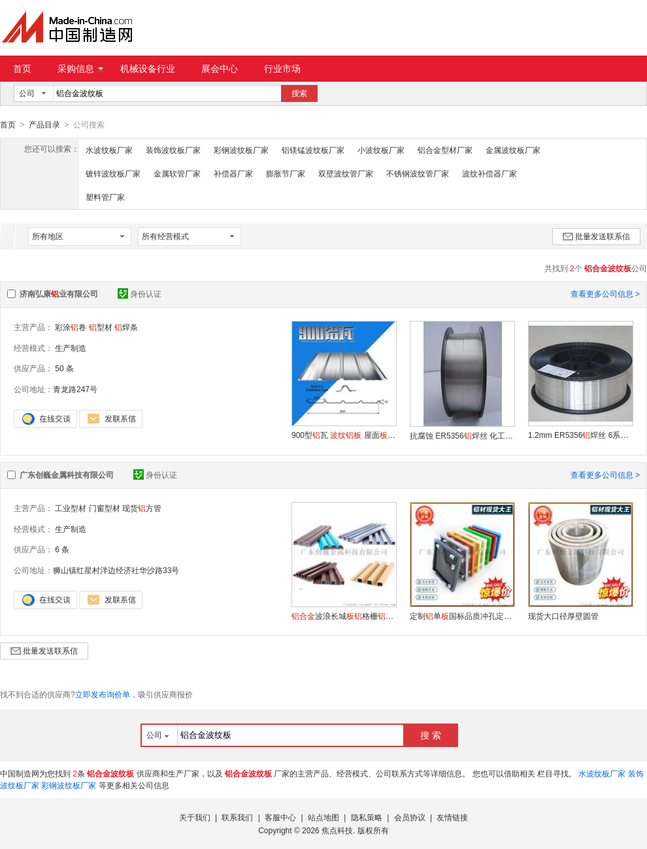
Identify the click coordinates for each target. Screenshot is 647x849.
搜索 (299, 93)
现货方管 (141, 507)
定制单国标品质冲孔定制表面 (462, 615)
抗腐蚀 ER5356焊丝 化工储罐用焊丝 (462, 435)
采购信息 (80, 68)
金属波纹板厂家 (513, 149)
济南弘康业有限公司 (59, 293)
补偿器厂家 (233, 173)
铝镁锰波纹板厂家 (313, 149)
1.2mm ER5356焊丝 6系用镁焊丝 (580, 434)
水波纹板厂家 (109, 149)
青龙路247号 (75, 388)
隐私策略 (366, 817)
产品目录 (44, 124)
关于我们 (194, 817)
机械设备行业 (147, 68)
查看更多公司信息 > (605, 293)
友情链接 (452, 817)
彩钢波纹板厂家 (241, 149)
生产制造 (70, 347)
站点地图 (323, 817)
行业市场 (282, 68)
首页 (22, 68)
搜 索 (430, 734)
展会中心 (219, 68)
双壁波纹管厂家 (345, 173)
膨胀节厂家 (285, 173)
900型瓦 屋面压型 (343, 434)
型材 (100, 326)
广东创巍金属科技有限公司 (67, 474)
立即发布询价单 (102, 694)
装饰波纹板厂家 (173, 149)
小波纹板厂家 (381, 149)
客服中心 (280, 817)
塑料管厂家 (105, 196)
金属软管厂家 (177, 173)
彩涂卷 (70, 326)
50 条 (64, 368)
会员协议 (409, 817)
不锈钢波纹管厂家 (417, 173)
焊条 (126, 326)
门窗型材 (104, 507)
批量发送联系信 (596, 236)
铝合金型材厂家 (445, 149)
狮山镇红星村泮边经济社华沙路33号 (116, 569)
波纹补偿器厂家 (489, 173)
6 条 (62, 549)
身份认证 (139, 293)
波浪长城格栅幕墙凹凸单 (343, 615)
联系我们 (237, 817)
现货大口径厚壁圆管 (563, 615)
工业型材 (70, 507)
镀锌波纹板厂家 (113, 173)
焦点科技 (337, 830)
